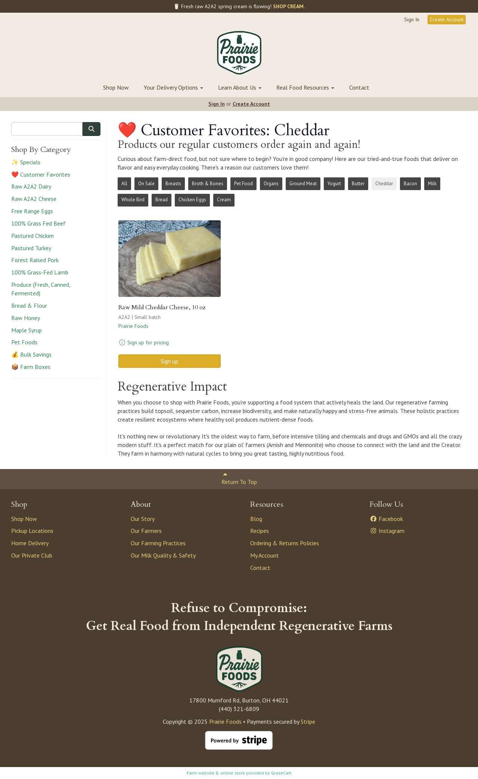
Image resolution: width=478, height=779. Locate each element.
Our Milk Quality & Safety (163, 555)
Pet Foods (24, 342)
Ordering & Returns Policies (284, 543)
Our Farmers (146, 530)
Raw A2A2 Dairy (31, 186)
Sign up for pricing (148, 342)
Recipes (259, 530)
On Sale (146, 183)
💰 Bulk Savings (31, 354)
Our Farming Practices (158, 543)
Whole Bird (133, 199)
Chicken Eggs (192, 199)
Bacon (410, 183)
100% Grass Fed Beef (38, 223)
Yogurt (334, 183)
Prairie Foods (133, 326)
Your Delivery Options (173, 87)
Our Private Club (31, 555)
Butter (358, 183)
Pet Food (243, 183)
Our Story (143, 518)
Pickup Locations (32, 530)
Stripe (308, 721)
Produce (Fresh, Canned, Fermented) (40, 289)
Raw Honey (25, 318)
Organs (271, 183)
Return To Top (239, 478)
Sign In (411, 19)
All (124, 183)
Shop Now (116, 87)
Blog (256, 518)
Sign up (169, 361)
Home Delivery (30, 543)
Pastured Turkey (31, 248)
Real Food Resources (305, 87)
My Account (264, 555)
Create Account (446, 19)
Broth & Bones (207, 183)
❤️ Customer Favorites (40, 174)
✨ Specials (25, 162)
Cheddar (384, 183)
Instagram (387, 530)
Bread (161, 199)
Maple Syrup (26, 330)
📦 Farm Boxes (30, 366)
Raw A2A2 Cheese (33, 198)
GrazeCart (281, 773)
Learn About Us (239, 87)
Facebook (386, 518)
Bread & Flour (29, 305)
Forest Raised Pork (35, 260)
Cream (224, 199)
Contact (359, 87)
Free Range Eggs (32, 211)
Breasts (173, 183)
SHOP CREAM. (289, 6)
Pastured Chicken (32, 235)
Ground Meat (303, 183)
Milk (432, 183)
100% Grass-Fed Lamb (39, 272)
